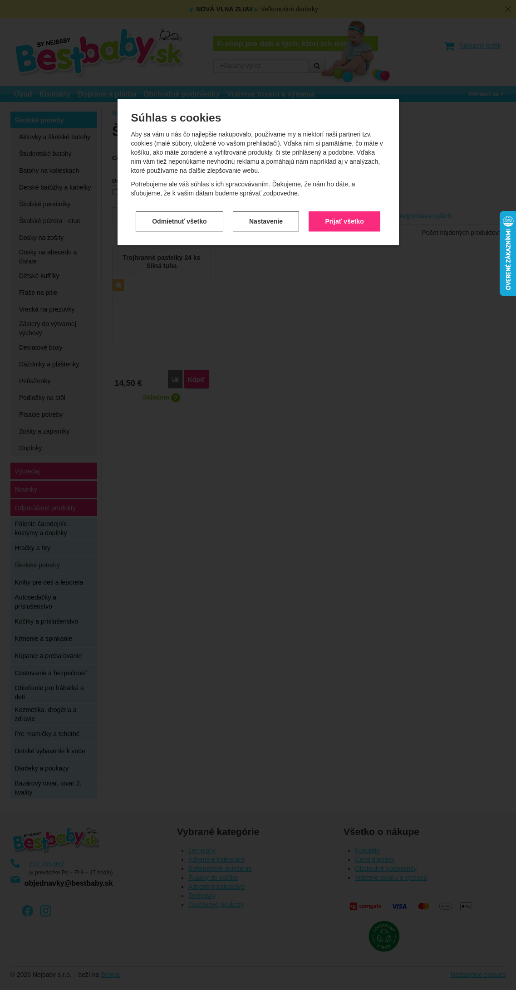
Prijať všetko (344, 220)
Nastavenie (266, 220)
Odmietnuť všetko (179, 220)
